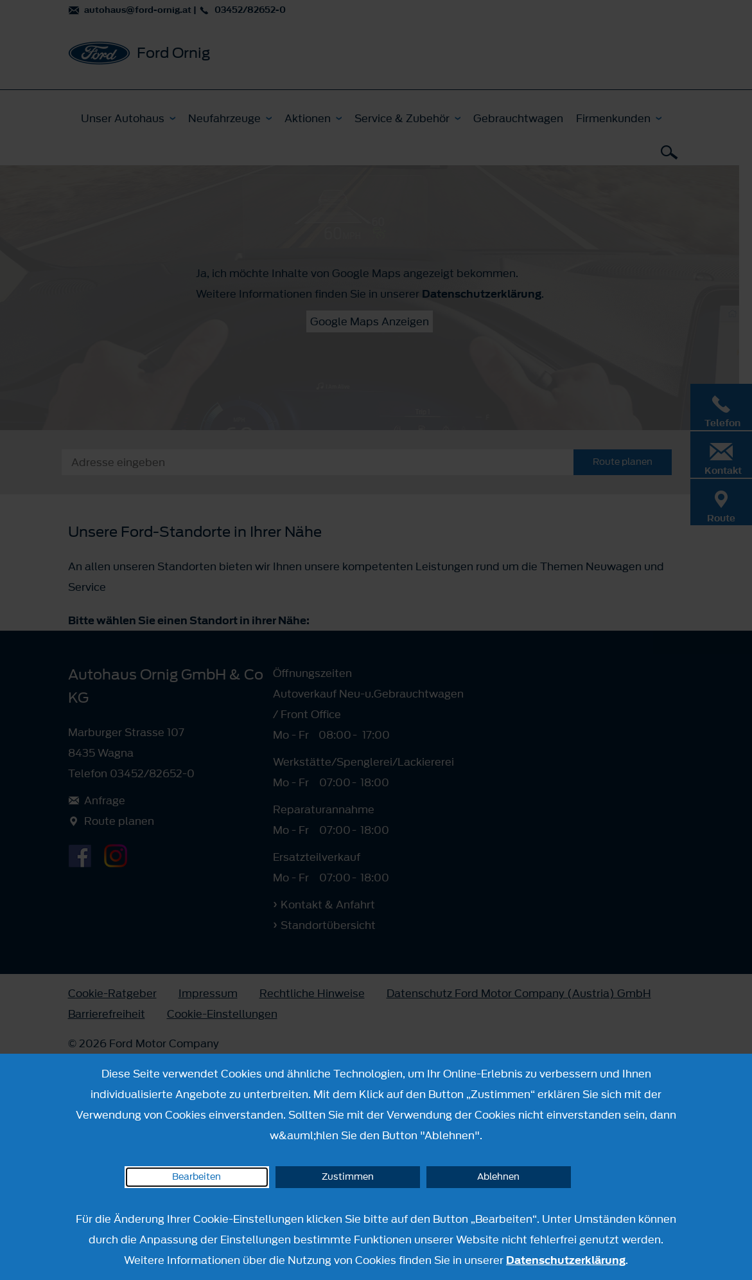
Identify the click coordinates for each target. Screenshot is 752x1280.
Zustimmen (348, 1177)
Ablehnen (498, 1177)
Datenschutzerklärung (565, 1260)
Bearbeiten (196, 1177)
